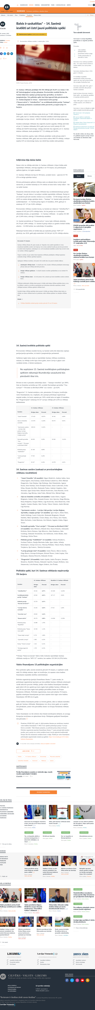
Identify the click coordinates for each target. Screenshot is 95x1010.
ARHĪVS (69, 5)
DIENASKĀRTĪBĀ (45, 5)
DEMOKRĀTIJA (4, 809)
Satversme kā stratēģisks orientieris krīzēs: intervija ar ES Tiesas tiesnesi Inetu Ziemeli (35, 823)
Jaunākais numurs (81, 960)
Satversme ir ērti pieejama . (81, 113)
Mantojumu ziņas (45, 964)
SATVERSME (3, 815)
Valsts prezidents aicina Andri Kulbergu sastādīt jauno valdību (31, 870)
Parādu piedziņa (86, 911)
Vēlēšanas (43, 760)
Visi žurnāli (79, 964)
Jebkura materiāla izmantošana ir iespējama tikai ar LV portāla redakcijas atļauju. (23, 1000)
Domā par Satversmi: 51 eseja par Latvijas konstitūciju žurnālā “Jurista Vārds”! (83, 128)
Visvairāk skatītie (14, 962)
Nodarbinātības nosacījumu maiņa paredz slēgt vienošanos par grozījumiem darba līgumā (83, 894)
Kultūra (59, 911)
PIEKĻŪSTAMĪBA (12, 989)
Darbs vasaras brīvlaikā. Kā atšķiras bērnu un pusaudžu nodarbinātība (62, 931)
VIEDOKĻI (37, 5)
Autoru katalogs (80, 962)
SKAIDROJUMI (24, 5)
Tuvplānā (7, 40)
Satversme (35, 760)
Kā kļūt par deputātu (49, 836)
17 (33, 751)
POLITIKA (2, 805)
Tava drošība (80, 245)
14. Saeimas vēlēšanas (30, 756)
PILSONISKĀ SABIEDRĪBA (6, 811)
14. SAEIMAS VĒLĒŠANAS (6, 807)
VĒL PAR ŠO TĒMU (6, 800)
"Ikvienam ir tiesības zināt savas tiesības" (18, 997)
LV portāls (3, 28)
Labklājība (65, 935)
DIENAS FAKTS (4, 856)
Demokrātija (43, 756)
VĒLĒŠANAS (3, 817)
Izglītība (83, 205)
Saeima (52, 760)
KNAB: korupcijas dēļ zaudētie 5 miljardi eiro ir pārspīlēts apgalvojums (83, 227)
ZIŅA (1, 864)
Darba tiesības (85, 899)
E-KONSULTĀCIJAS (60, 5)
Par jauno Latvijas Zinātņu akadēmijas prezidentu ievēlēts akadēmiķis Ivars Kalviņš (83, 201)
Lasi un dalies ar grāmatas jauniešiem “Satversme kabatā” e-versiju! (82, 118)
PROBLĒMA (3, 860)
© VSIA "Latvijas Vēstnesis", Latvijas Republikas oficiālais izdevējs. (18, 1002)
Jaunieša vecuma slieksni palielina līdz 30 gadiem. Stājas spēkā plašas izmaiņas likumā (83, 823)
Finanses (89, 876)
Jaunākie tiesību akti (15, 960)
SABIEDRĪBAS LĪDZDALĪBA (7, 813)
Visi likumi (13, 964)
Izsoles (42, 962)
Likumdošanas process (86, 836)
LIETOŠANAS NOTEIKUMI (14, 987)
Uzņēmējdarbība (86, 231)
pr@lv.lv (47, 990)
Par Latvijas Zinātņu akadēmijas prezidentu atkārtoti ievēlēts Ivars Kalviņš (84, 255)
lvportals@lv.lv (44, 989)
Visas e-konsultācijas (82, 928)
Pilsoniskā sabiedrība (55, 756)
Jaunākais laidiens (45, 960)
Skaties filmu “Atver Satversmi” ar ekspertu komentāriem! (84, 123)
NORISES (31, 5)
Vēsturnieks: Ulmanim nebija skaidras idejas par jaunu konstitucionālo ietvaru (58, 906)
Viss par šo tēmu (7, 844)
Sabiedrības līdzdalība (23, 760)
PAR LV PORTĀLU (12, 985)
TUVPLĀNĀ (3, 862)
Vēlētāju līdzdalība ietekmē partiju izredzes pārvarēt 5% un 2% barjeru (39, 303)
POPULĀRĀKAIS (78, 170)
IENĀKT (93, 1)
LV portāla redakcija (43, 986)
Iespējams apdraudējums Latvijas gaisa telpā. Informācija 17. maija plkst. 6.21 (84, 241)
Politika (5, 42)
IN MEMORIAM (4, 858)
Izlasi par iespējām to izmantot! (48, 743)
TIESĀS (52, 5)
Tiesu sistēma (36, 912)
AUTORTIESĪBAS (12, 991)
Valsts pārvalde (85, 285)
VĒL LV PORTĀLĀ (5, 883)
